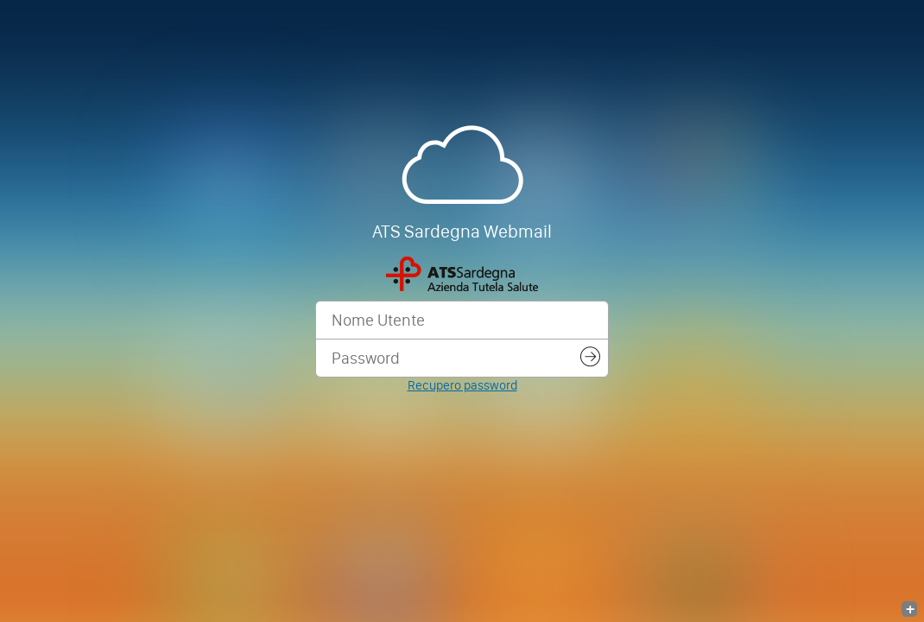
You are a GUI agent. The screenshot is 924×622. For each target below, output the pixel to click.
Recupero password (462, 385)
